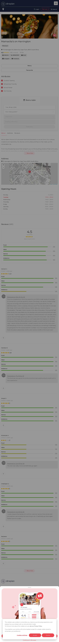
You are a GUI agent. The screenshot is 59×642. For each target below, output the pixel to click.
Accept (35, 635)
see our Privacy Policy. (36, 626)
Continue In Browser (29, 640)
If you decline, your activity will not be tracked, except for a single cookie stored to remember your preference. (28, 630)
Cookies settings (22, 635)
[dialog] (29, 629)
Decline (48, 635)
